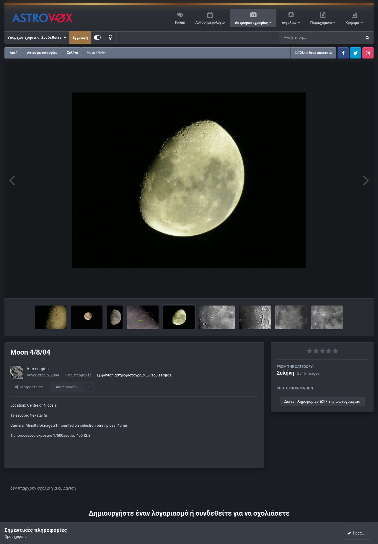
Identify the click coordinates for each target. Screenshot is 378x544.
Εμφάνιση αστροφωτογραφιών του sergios (134, 375)
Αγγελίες (289, 23)
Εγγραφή (80, 37)
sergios (42, 368)
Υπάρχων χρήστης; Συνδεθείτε (36, 37)
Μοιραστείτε (29, 387)
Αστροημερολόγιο (209, 22)
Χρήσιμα (353, 23)
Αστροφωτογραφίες (252, 23)
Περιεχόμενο (321, 23)
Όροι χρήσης (15, 536)
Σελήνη (285, 373)
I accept (356, 533)
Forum (180, 22)
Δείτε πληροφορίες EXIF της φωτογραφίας (322, 401)
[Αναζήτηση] (308, 37)
